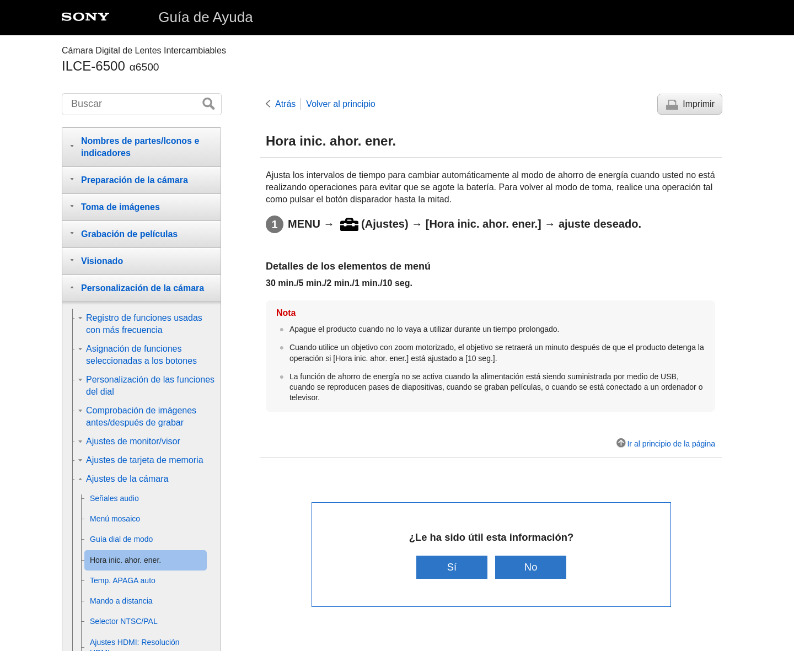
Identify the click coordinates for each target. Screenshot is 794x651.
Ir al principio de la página (671, 443)
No (531, 567)
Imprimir (699, 104)
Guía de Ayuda (205, 17)
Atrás (285, 104)
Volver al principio (340, 104)
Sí (452, 567)
